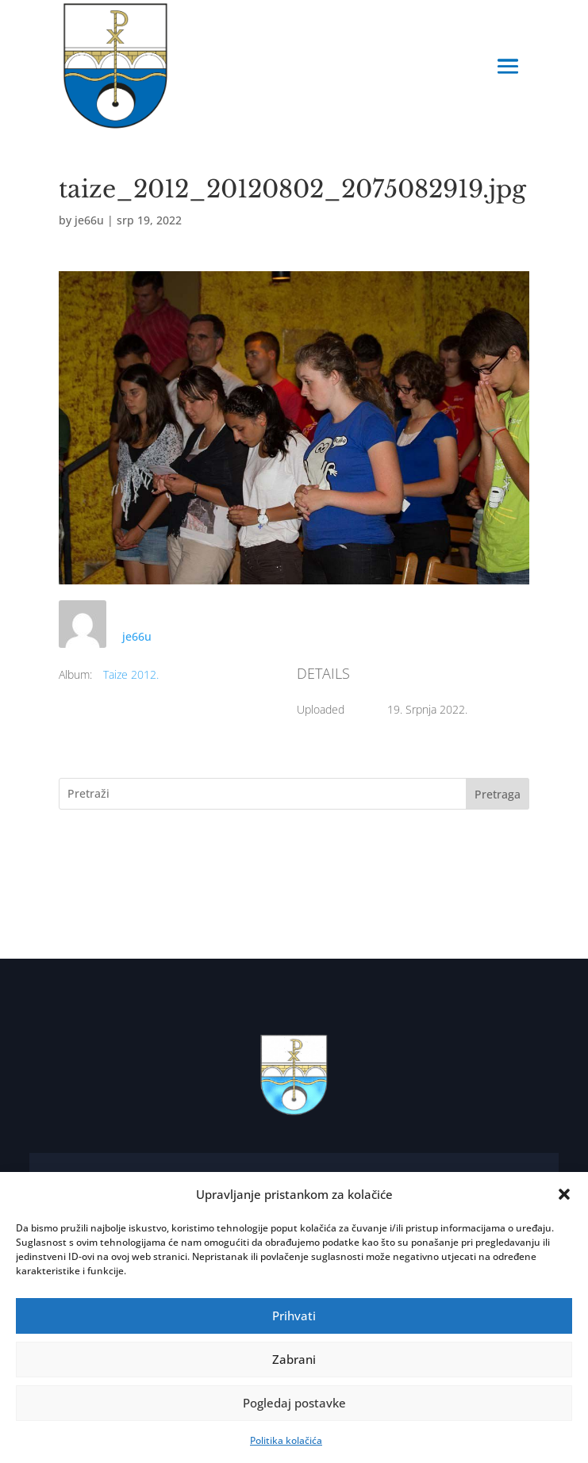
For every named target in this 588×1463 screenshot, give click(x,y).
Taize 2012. (131, 674)
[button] (564, 1194)
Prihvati (294, 1315)
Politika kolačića (286, 1440)
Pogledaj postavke (294, 1403)
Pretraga (498, 794)
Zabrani (294, 1359)
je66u (89, 220)
